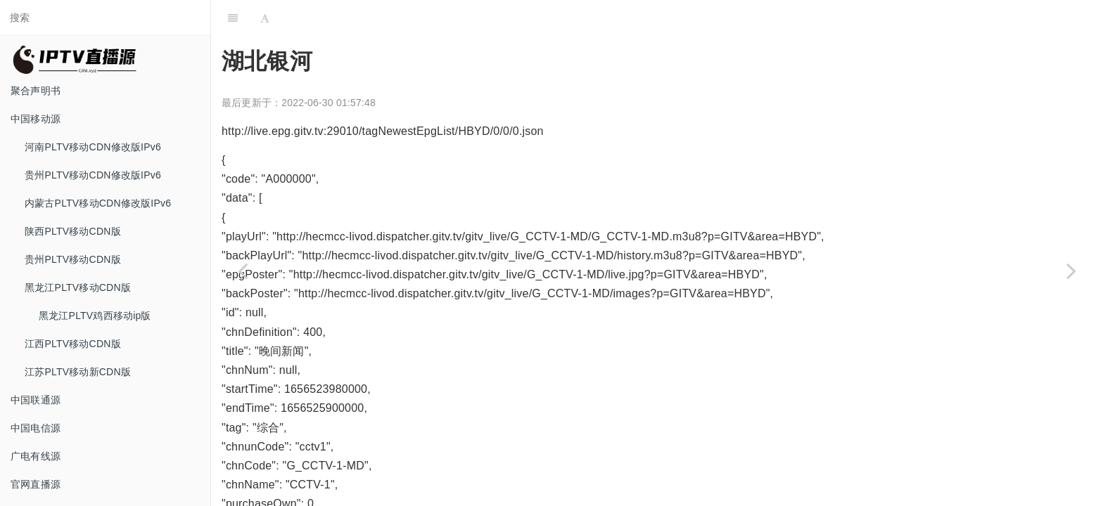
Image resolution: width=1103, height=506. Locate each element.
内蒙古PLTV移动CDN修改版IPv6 (98, 203)
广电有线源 (35, 456)
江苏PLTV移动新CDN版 (78, 371)
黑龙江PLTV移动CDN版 (78, 287)
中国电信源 (35, 428)
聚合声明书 (35, 90)
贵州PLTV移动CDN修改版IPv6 (93, 175)
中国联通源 (35, 400)
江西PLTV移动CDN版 (73, 343)
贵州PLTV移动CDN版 (73, 259)
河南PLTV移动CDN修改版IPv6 (93, 147)
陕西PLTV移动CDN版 (73, 231)
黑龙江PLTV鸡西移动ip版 (95, 315)
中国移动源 (35, 118)
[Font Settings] (265, 17)
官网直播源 (35, 484)
